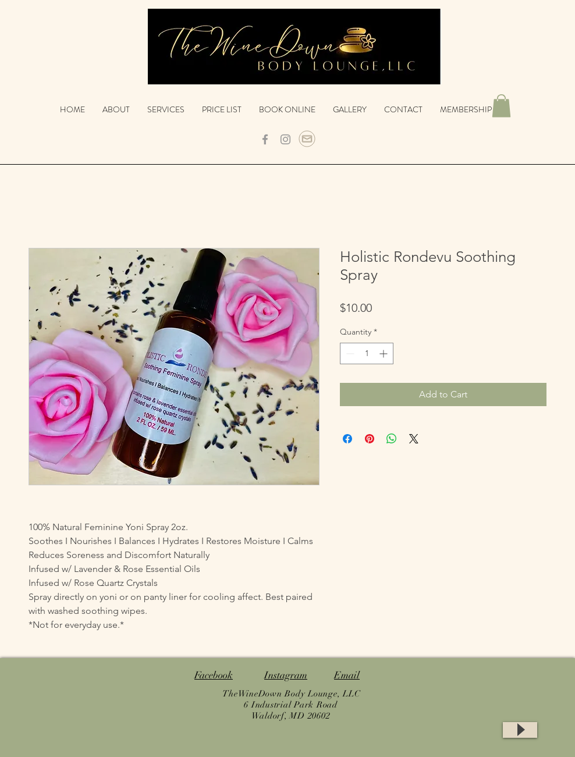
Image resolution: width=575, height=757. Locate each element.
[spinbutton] (366, 353)
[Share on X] (414, 439)
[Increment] (384, 353)
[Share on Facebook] (347, 439)
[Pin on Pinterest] (370, 439)
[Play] (520, 730)
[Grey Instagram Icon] (285, 139)
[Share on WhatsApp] (392, 439)
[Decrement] (349, 353)
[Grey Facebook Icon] (265, 139)
